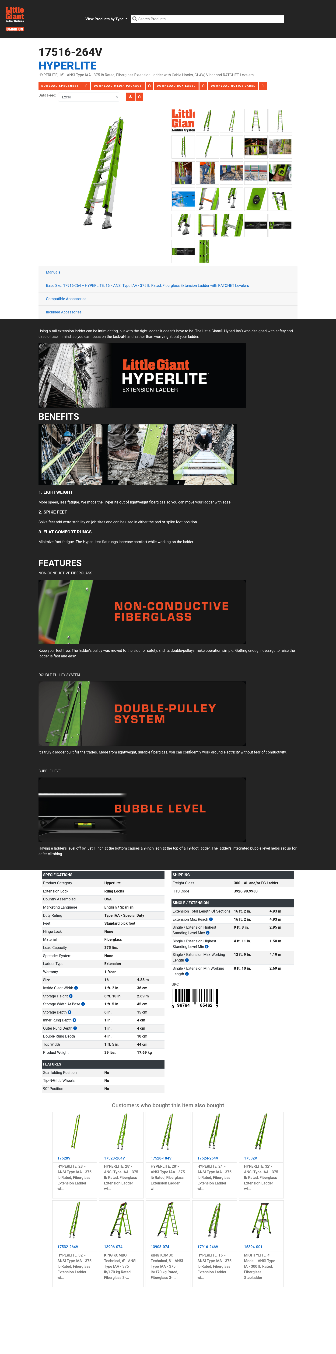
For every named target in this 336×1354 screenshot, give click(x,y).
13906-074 (113, 1247)
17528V (63, 1158)
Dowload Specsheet (60, 85)
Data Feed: (48, 95)
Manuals (53, 272)
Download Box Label (176, 85)
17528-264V (114, 1158)
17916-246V (207, 1247)
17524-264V (207, 1158)
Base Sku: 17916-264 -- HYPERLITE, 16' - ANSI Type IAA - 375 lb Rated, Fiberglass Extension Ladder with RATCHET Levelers (147, 285)
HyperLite (67, 65)
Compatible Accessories (66, 299)
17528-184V (161, 1158)
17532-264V (67, 1247)
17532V (250, 1158)
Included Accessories (63, 312)
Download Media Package (118, 85)
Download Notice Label (233, 85)
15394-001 (253, 1247)
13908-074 (160, 1247)
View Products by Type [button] (104, 19)
